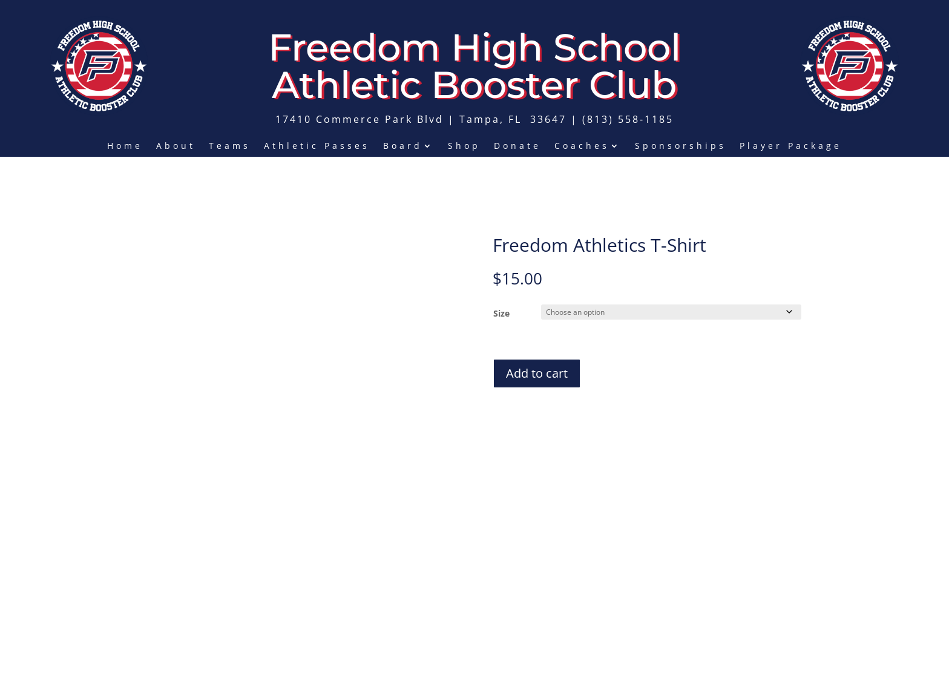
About (175, 146)
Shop (464, 146)
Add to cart (537, 371)
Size (501, 313)
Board (402, 146)
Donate (517, 146)
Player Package (791, 146)
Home (125, 146)
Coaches (581, 146)
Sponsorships (680, 146)
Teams (230, 146)
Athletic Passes (317, 146)
